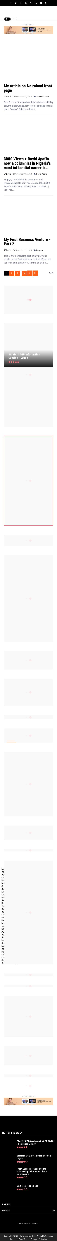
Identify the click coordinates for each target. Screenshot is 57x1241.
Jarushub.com (42, 97)
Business (6, 1210)
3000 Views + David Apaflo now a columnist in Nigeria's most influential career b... (27, 163)
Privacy (34, 1239)
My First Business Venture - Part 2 (27, 241)
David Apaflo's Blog (16, 12)
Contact (44, 1239)
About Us (23, 1239)
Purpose (39, 250)
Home (12, 1239)
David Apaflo (41, 174)
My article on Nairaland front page (28, 88)
